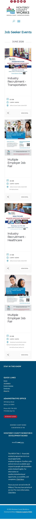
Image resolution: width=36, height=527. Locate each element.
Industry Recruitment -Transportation (17, 81)
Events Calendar (8, 386)
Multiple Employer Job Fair (16, 163)
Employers (7, 388)
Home (5, 381)
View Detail (24, 113)
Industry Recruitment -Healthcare (17, 237)
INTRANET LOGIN (10, 416)
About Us (6, 391)
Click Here (20, 479)
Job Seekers (7, 383)
